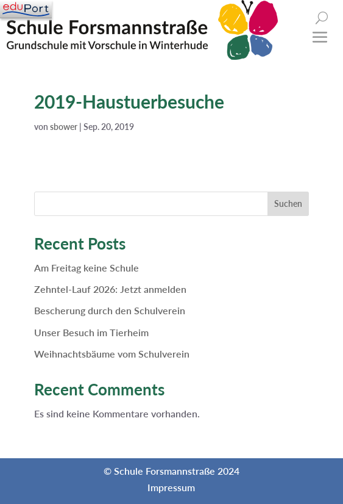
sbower (63, 126)
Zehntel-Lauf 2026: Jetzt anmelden (110, 289)
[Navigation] (26, 9)
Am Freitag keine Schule (86, 267)
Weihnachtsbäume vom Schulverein (111, 353)
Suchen (288, 203)
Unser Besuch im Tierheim (91, 332)
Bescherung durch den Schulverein (109, 310)
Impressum (171, 487)
